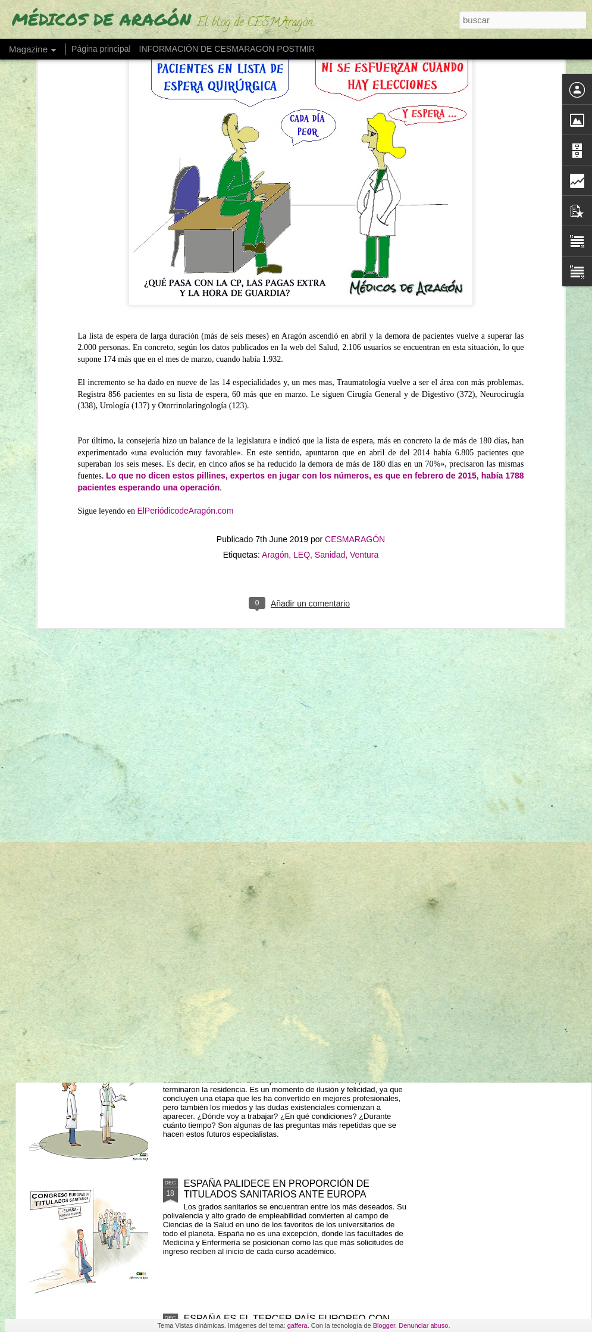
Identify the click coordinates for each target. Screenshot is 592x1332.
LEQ (301, 403)
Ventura (364, 403)
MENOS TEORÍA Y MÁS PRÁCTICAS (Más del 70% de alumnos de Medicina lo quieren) (295, 783)
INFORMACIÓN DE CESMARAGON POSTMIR (227, 49)
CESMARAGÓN (355, 388)
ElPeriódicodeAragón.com (185, 359)
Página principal (101, 49)
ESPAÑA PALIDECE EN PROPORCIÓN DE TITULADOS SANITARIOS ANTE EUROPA (276, 1188)
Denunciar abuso (423, 1325)
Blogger (384, 1325)
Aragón (275, 403)
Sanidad (330, 403)
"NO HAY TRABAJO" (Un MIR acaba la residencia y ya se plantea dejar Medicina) (293, 1053)
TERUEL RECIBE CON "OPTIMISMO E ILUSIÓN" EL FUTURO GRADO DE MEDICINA (297, 918)
